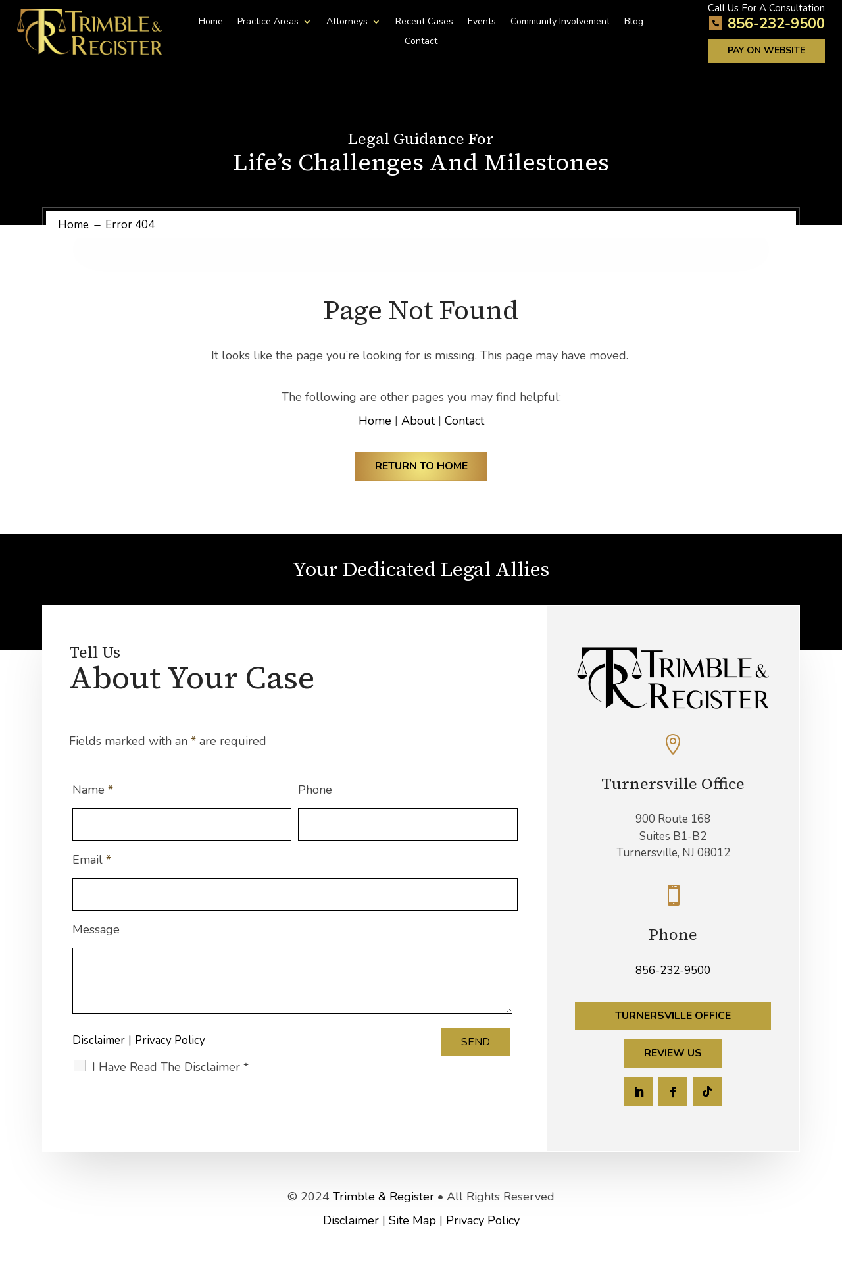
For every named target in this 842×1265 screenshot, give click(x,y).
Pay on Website (766, 50)
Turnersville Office (673, 1015)
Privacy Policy (170, 1040)
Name (92, 790)
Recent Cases (424, 22)
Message (96, 929)
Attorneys (347, 22)
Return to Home (421, 466)
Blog (633, 22)
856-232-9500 (776, 24)
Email (91, 859)
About (418, 420)
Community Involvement (560, 22)
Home (211, 22)
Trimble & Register (383, 1196)
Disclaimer (98, 1040)
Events (482, 22)
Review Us (673, 1053)
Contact (421, 42)
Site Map (412, 1220)
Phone (315, 790)
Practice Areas (268, 22)
